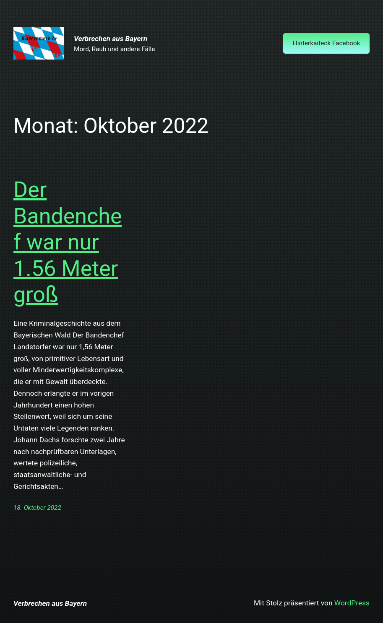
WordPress (352, 603)
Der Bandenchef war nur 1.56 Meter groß (67, 242)
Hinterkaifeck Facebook (326, 43)
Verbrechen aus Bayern (110, 38)
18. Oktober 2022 (37, 507)
